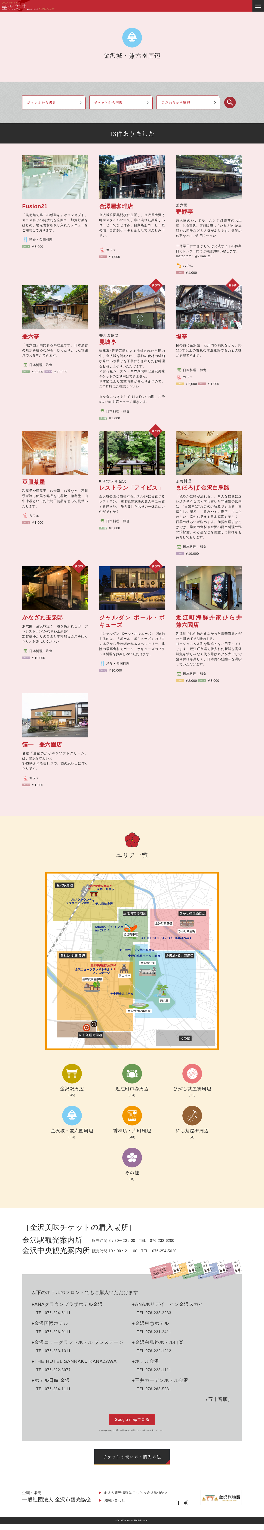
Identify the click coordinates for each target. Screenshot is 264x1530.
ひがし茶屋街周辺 (192, 1088)
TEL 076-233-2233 (154, 1313)
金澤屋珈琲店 (116, 206)
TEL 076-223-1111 (154, 1370)
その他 (132, 1172)
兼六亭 (33, 336)
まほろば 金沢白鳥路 (203, 487)
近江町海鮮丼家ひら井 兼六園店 (209, 621)
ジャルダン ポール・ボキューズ (132, 621)
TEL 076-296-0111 (53, 1332)
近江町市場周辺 (132, 1088)
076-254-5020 (164, 1251)
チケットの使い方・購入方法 (132, 1461)
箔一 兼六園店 (42, 744)
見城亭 (107, 342)
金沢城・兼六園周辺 (72, 1130)
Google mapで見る (132, 1419)
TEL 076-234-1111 (53, 1389)
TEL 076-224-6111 (53, 1313)
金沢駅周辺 (72, 1088)
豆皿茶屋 (36, 482)
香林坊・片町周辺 (132, 1130)
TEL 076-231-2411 (154, 1332)
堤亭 (181, 336)
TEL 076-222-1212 (154, 1351)
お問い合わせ (115, 1506)
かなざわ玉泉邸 (42, 617)
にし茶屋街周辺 (192, 1130)
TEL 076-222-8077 (53, 1370)
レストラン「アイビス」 (131, 487)
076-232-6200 (162, 1241)
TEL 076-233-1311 (53, 1351)
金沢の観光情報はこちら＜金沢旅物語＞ (138, 1498)
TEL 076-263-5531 (154, 1389)
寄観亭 (184, 212)
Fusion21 (34, 206)
